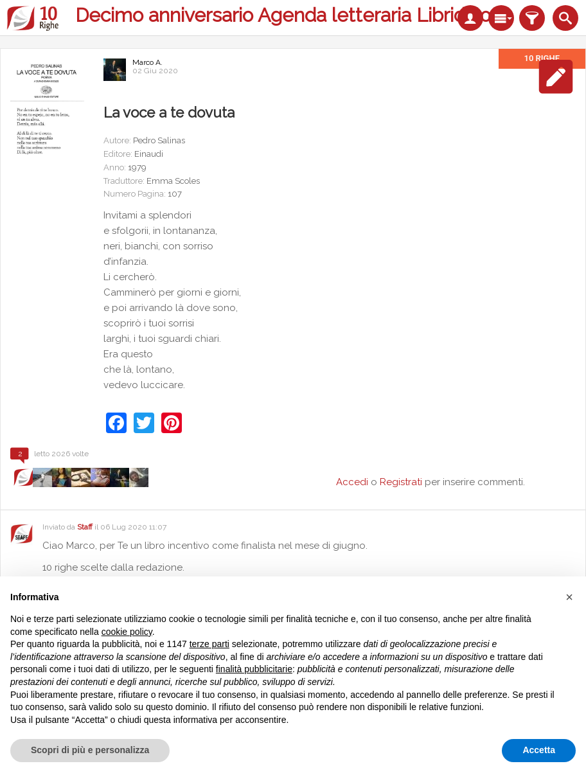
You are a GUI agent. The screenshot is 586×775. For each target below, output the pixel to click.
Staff (85, 526)
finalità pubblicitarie (254, 669)
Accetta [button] (538, 750)
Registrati (401, 482)
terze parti (209, 644)
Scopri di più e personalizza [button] (90, 750)
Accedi (352, 482)
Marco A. (147, 62)
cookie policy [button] (127, 632)
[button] (569, 597)
